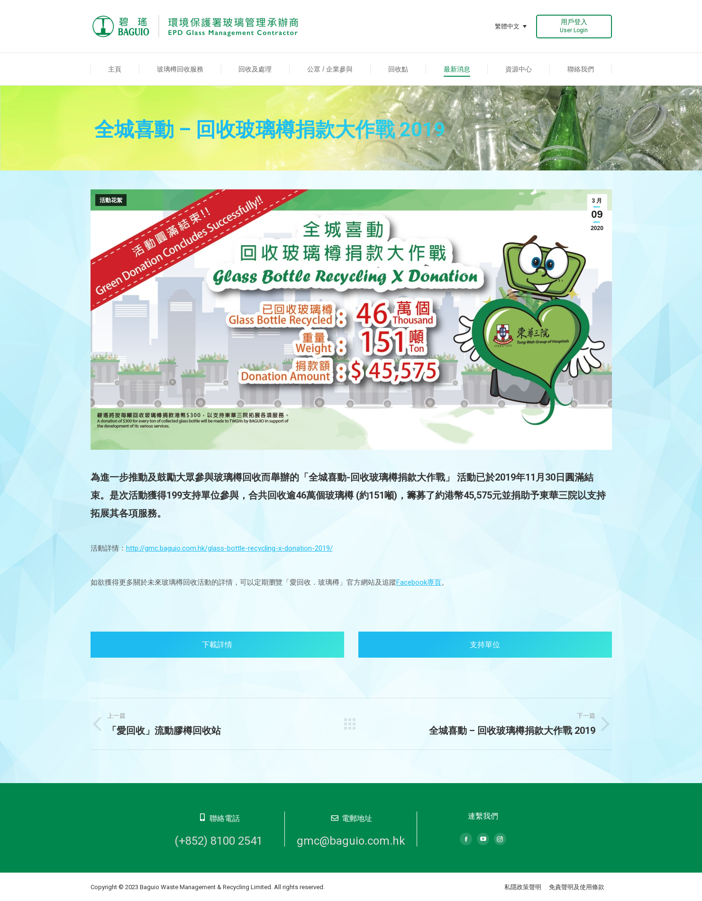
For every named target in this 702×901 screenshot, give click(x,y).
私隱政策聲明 (522, 887)
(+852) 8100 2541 (218, 841)
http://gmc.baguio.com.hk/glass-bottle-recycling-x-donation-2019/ (229, 548)
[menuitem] (115, 69)
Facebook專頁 (418, 582)
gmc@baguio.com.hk (351, 841)
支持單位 (485, 644)
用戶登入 (574, 26)
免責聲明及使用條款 (576, 887)
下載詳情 (217, 644)
